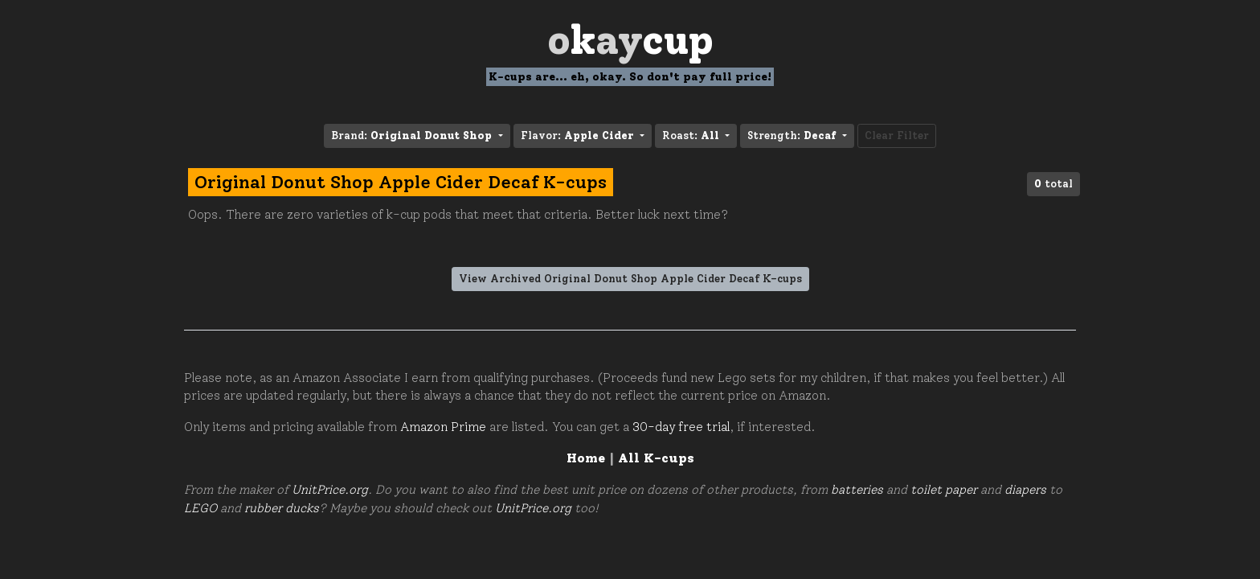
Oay (630, 39)
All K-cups (656, 458)
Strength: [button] (793, 135)
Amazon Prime (443, 427)
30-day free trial (681, 427)
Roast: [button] (692, 135)
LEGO (200, 508)
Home (586, 458)
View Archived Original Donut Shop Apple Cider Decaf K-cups (630, 279)
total (1053, 184)
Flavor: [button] (579, 135)
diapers (1025, 489)
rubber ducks (281, 508)
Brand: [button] (413, 135)
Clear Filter (897, 135)
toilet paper (943, 489)
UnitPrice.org (330, 489)
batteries (857, 489)
